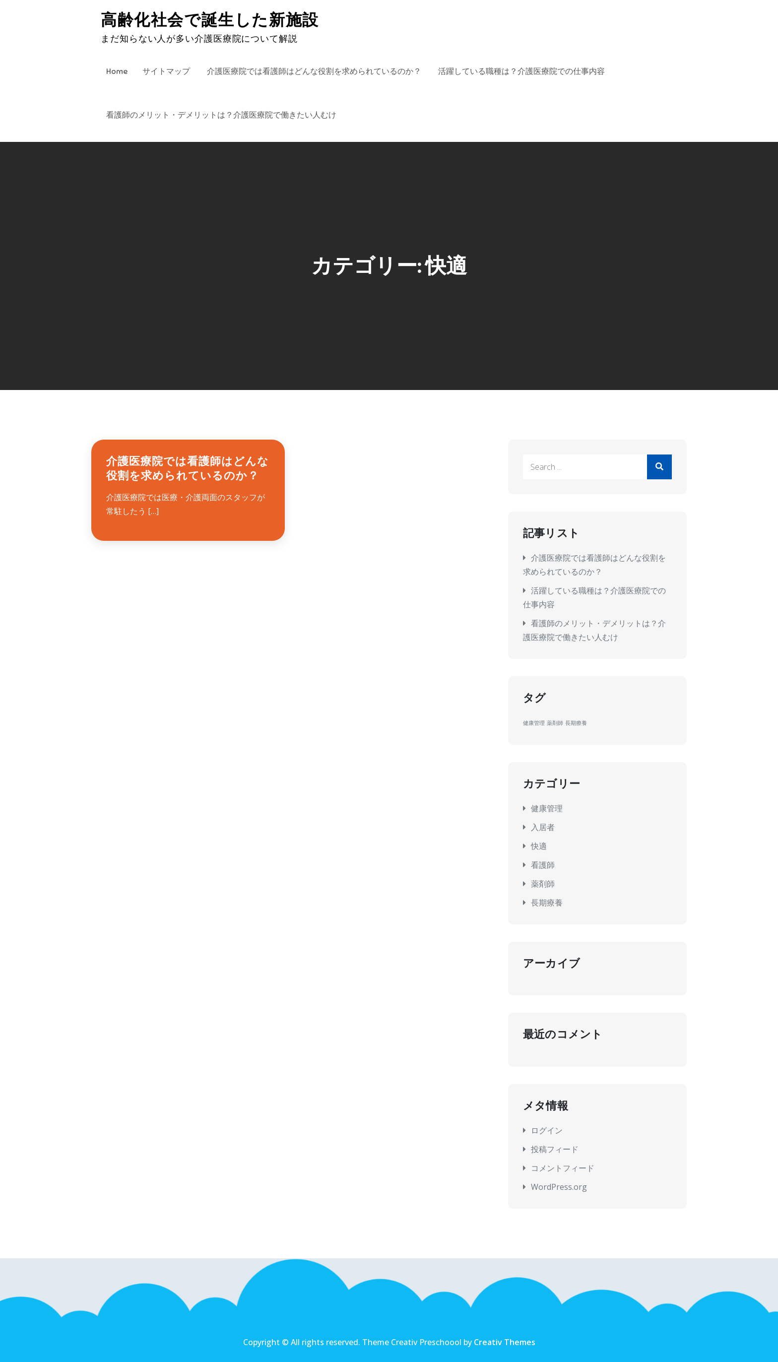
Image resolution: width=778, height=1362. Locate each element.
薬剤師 (543, 883)
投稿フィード (555, 1149)
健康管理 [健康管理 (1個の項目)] (534, 722)
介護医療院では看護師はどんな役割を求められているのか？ (314, 71)
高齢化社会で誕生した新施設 (210, 20)
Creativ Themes (504, 1342)
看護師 (543, 864)
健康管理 (547, 808)
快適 (539, 846)
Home (117, 71)
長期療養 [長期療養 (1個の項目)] (576, 722)
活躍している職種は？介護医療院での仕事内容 (521, 71)
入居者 (543, 827)
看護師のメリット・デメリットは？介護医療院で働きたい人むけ (221, 115)
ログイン (547, 1130)
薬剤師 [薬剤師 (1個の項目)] (555, 722)
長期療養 (547, 902)
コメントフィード (562, 1168)
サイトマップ (166, 71)
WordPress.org (559, 1186)
